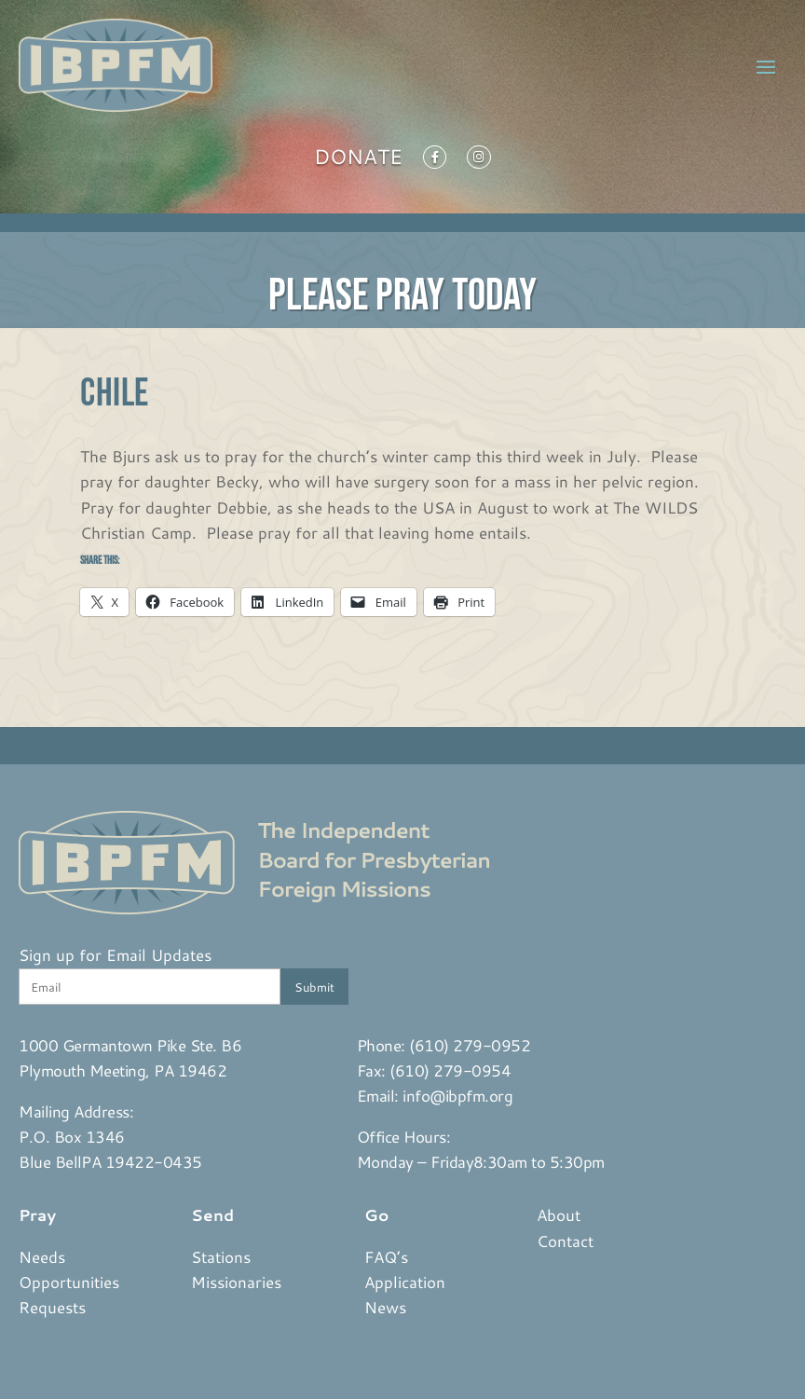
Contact (565, 1240)
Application (404, 1281)
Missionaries (236, 1281)
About (558, 1214)
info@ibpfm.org (457, 1095)
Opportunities (69, 1281)
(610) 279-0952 (469, 1045)
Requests (52, 1307)
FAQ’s (386, 1256)
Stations (221, 1256)
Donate (358, 160)
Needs (42, 1256)
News (385, 1307)
